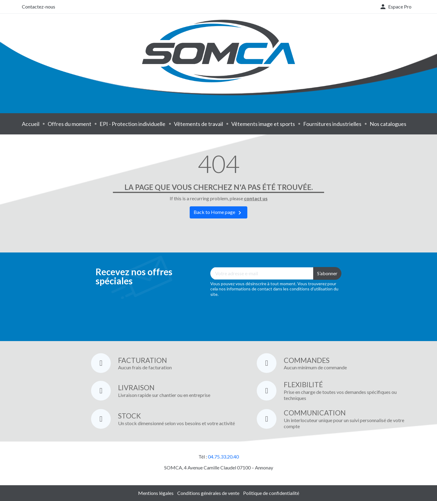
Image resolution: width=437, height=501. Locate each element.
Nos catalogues (388, 123)
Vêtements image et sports (263, 123)
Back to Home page (218, 212)
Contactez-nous (38, 6)
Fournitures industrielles (332, 123)
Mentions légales (156, 493)
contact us (256, 198)
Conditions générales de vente (208, 493)
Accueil (30, 123)
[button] (395, 6)
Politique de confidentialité (271, 493)
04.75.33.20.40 (223, 456)
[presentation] (256, 315)
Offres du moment (69, 123)
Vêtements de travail (198, 123)
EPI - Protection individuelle (132, 123)
